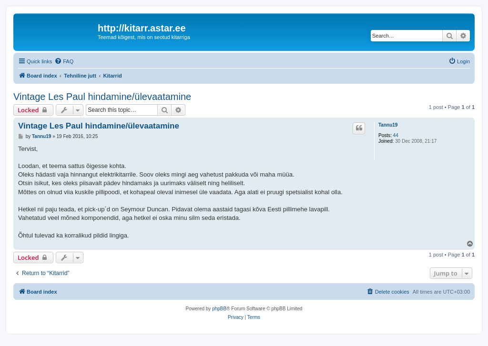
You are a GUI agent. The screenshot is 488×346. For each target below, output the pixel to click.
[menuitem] (63, 61)
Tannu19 (387, 125)
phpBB (219, 308)
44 (395, 135)
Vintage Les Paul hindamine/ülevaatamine (102, 96)
